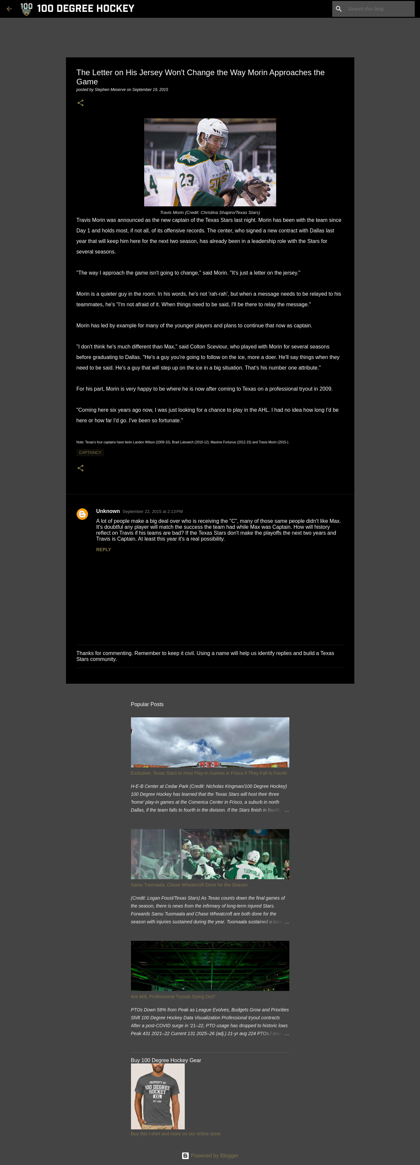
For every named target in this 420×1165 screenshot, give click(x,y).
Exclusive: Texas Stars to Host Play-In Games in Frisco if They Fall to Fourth (209, 773)
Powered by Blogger (210, 1155)
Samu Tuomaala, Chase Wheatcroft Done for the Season (189, 884)
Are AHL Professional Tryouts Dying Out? (173, 996)
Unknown (108, 511)
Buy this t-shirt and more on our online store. (176, 1133)
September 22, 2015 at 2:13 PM (153, 511)
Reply (103, 549)
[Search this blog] (380, 9)
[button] (80, 103)
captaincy (90, 452)
